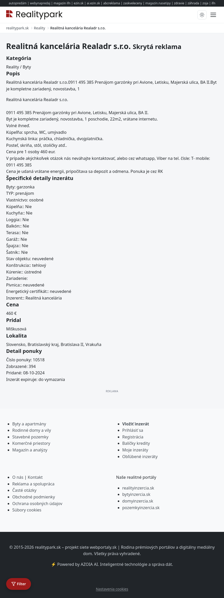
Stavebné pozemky (30, 437)
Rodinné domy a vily (31, 430)
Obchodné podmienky (33, 497)
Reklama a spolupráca (33, 484)
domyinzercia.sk (137, 501)
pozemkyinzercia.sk (141, 507)
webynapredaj (40, 3)
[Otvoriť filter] (18, 584)
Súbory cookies (26, 510)
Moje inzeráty (135, 450)
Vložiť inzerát (135, 424)
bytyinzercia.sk (136, 494)
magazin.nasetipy (158, 3)
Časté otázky (24, 490)
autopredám (18, 3)
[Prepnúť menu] (213, 14)
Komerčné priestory (31, 443)
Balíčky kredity (136, 443)
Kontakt (35, 477)
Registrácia (132, 437)
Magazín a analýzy (29, 450)
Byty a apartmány (29, 424)
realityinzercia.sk (138, 488)
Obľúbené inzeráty (140, 456)
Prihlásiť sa (132, 430)
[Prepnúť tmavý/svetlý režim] (202, 14)
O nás (17, 477)
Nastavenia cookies (112, 589)
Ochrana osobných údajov (37, 503)
